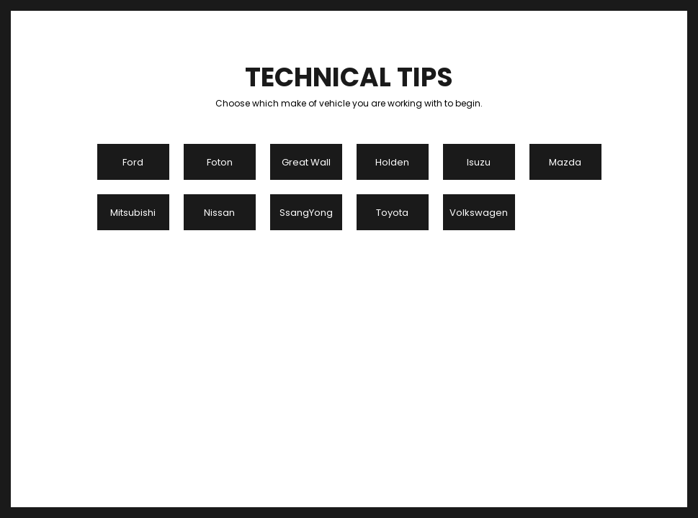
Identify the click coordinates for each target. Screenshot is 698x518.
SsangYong (306, 212)
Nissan (219, 212)
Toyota (392, 212)
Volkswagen (478, 212)
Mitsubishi (133, 212)
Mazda (565, 162)
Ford (132, 162)
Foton (220, 162)
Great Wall (306, 162)
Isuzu (479, 162)
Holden (392, 162)
